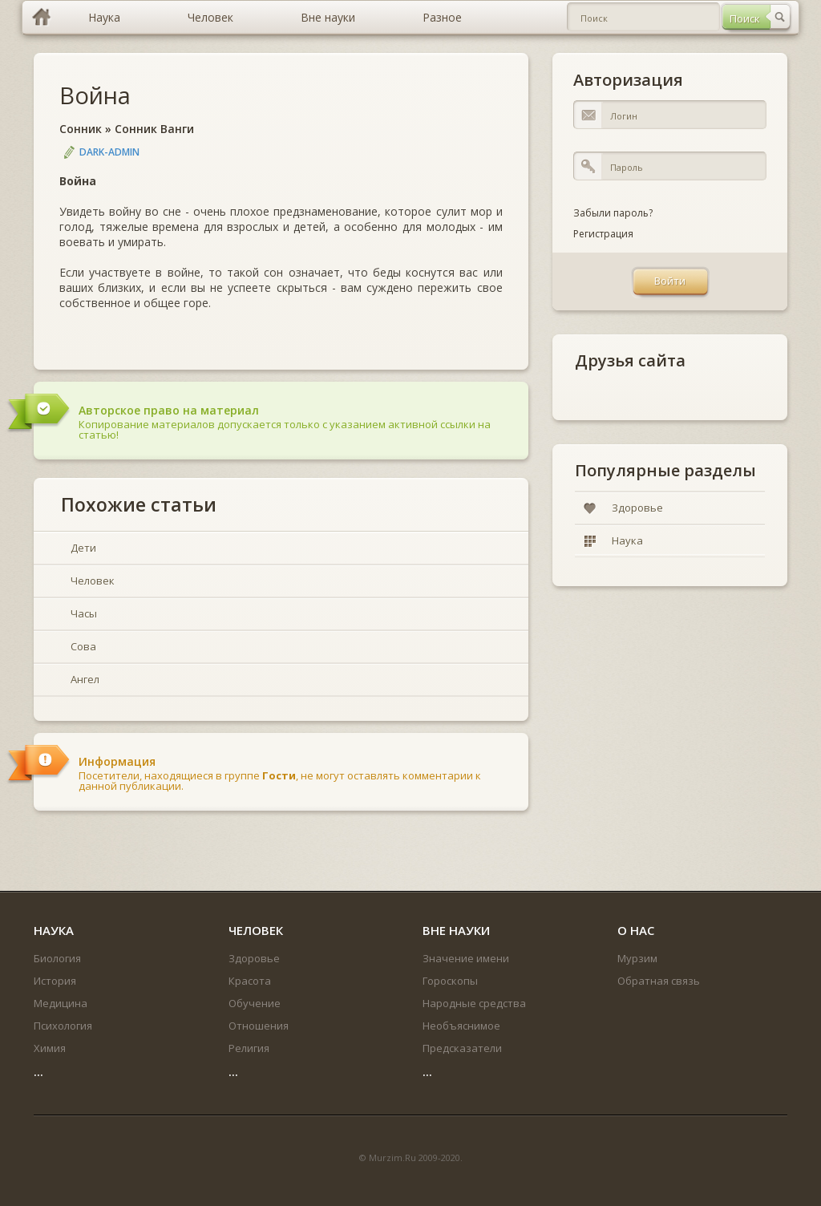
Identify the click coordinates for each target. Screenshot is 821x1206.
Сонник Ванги (154, 128)
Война (95, 95)
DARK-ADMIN (109, 152)
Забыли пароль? (613, 213)
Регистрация (603, 234)
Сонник (80, 128)
